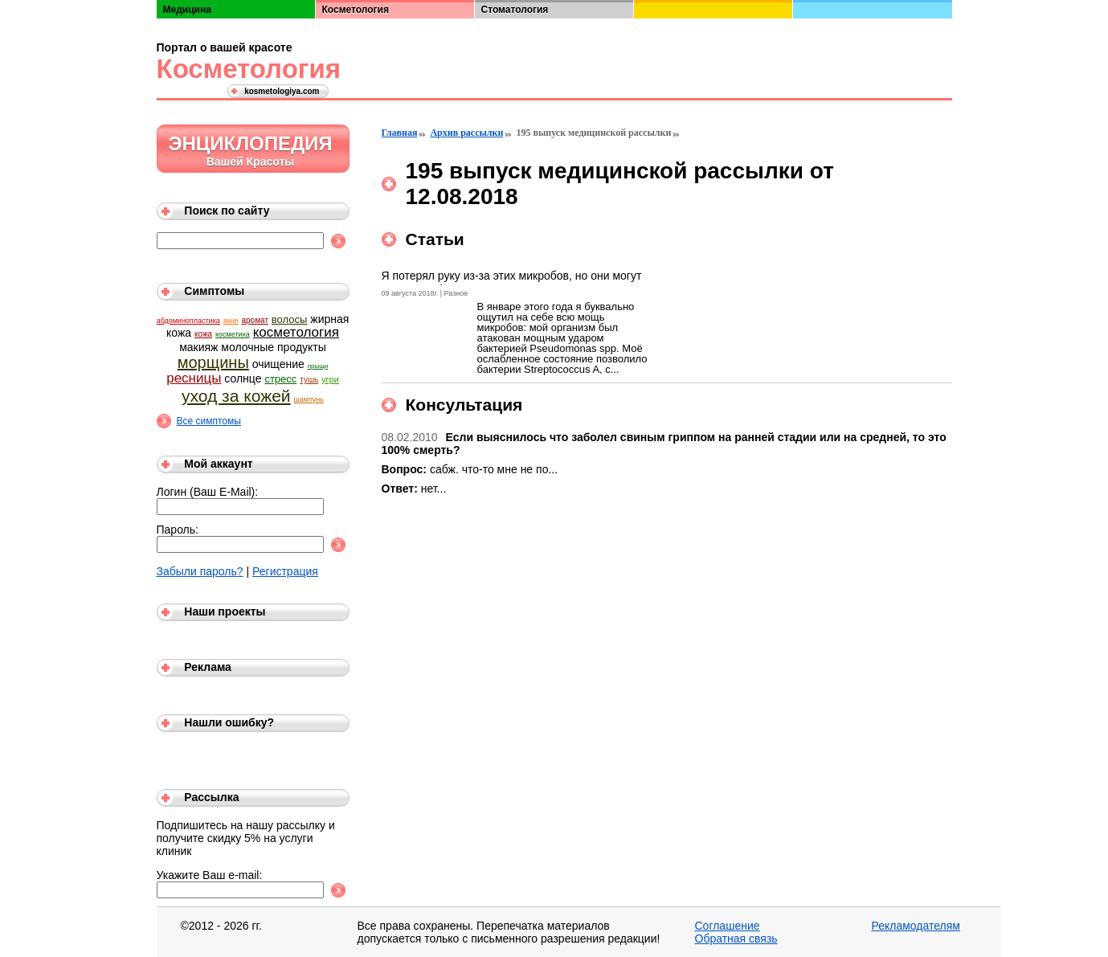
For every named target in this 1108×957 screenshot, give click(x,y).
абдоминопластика (188, 321)
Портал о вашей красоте (224, 47)
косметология (296, 332)
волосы (290, 319)
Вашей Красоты (250, 161)
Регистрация (285, 571)
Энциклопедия (250, 143)
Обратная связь (736, 938)
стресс (280, 379)
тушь (309, 379)
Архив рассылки (466, 132)
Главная (400, 132)
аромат (254, 320)
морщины (213, 362)
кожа (203, 333)
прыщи (318, 366)
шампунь (308, 399)
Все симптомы (209, 421)
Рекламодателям (916, 925)
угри (330, 379)
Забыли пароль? (200, 571)
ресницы (193, 378)
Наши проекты (224, 611)
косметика (232, 334)
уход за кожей (236, 395)
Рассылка (211, 797)
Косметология (245, 69)
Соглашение (727, 925)
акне (231, 321)
